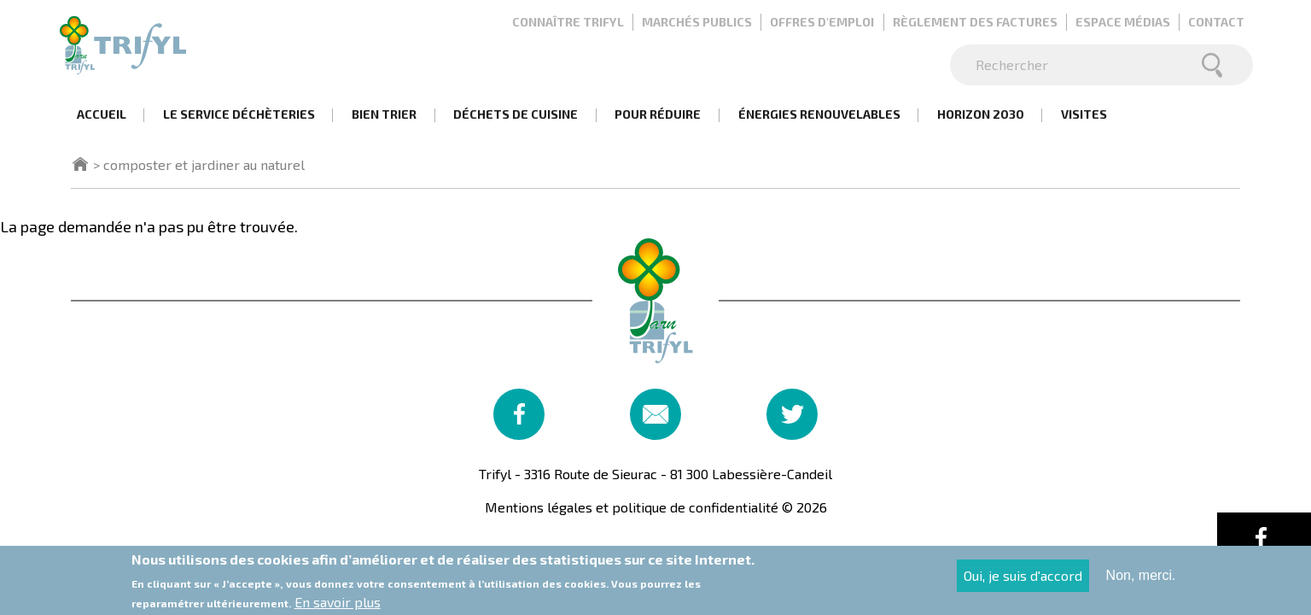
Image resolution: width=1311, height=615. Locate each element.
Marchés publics (697, 22)
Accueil (101, 114)
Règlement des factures (975, 22)
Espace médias (1122, 22)
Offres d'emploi (822, 22)
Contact (1216, 22)
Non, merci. (1141, 580)
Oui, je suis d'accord (1023, 580)
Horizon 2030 (980, 114)
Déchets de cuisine (515, 114)
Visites (1084, 114)
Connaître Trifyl (568, 22)
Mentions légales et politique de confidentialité (631, 507)
